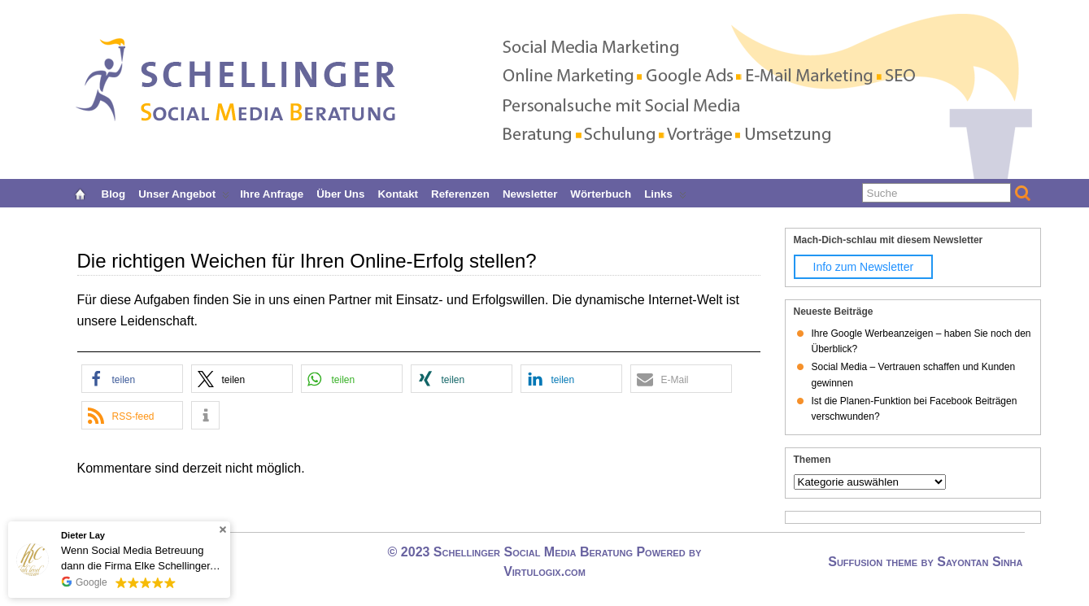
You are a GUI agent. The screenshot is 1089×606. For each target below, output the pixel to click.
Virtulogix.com (544, 571)
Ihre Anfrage (271, 192)
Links (665, 192)
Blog (114, 192)
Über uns (340, 192)
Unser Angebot (183, 192)
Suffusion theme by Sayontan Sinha (925, 562)
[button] (132, 378)
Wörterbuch (600, 192)
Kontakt (397, 192)
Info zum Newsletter (863, 266)
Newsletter (530, 192)
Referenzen (460, 192)
